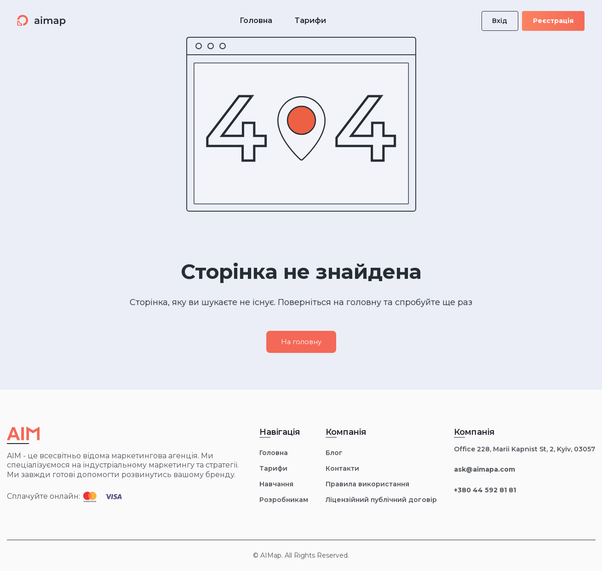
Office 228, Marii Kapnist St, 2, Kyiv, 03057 (524, 449)
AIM (14, 455)
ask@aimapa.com (484, 469)
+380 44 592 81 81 (485, 490)
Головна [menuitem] (273, 453)
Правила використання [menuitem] (367, 484)
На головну (301, 342)
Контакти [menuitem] (342, 468)
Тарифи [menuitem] (273, 468)
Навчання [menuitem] (276, 484)
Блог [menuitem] (334, 453)
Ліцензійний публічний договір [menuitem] (381, 500)
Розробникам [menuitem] (283, 500)
